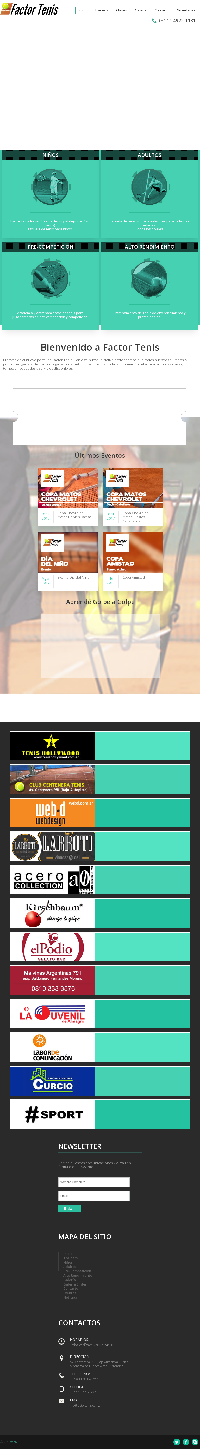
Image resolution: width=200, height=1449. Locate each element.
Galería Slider (75, 1284)
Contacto (162, 10)
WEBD (13, 1442)
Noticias (70, 1297)
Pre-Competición (77, 1271)
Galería (141, 10)
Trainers (101, 10)
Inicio (83, 10)
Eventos (69, 1292)
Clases (121, 10)
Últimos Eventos (100, 455)
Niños (68, 1262)
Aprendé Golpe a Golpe (100, 602)
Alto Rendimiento (77, 1275)
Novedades (186, 10)
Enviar (68, 1208)
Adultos (69, 1266)
